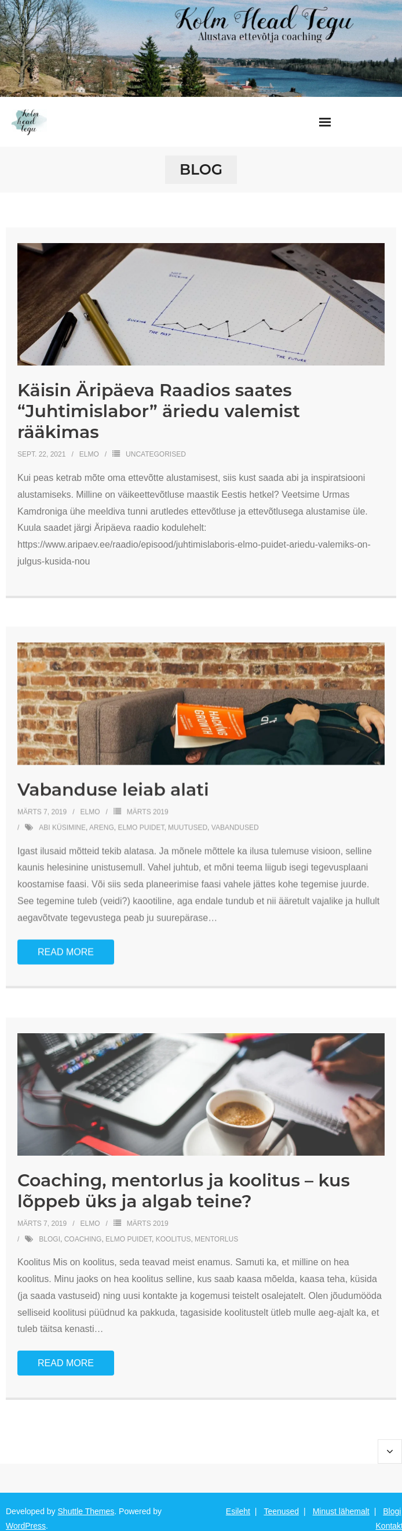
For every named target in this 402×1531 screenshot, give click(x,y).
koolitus (173, 1237)
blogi (49, 1237)
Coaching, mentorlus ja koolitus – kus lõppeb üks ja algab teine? (183, 1189)
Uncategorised (156, 454)
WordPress (26, 1525)
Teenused (281, 1511)
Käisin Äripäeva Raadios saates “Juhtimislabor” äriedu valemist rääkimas (158, 411)
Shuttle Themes (86, 1511)
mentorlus (216, 1237)
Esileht (238, 1511)
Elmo (89, 454)
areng (101, 827)
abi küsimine (62, 827)
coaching (83, 1237)
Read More (66, 951)
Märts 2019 (148, 812)
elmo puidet (141, 827)
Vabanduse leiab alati (113, 789)
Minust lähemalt (341, 1511)
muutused (187, 827)
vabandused (235, 827)
